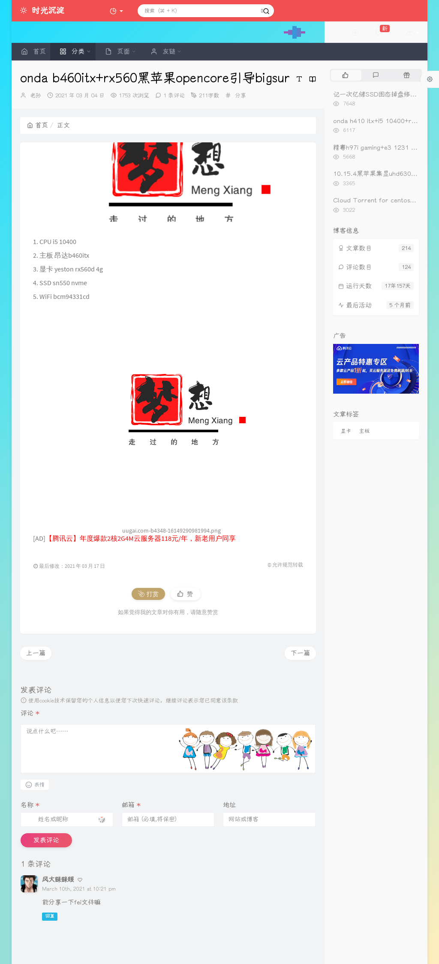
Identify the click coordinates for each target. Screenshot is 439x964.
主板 (364, 431)
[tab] (345, 75)
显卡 (346, 431)
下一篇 (300, 653)
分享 (240, 95)
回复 (49, 916)
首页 (37, 125)
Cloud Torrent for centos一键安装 (384, 200)
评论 (30, 713)
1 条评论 (174, 95)
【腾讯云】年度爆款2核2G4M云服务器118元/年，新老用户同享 (140, 538)
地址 (229, 805)
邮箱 (131, 805)
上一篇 (35, 653)
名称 (30, 805)
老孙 (35, 95)
